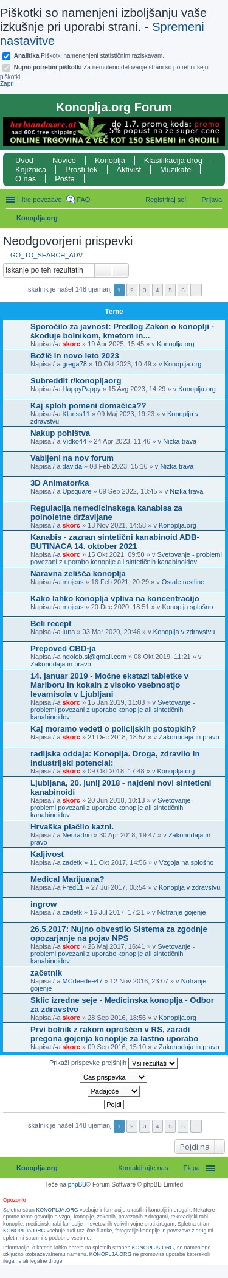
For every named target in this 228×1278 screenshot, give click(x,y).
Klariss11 (76, 413)
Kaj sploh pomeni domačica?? (88, 405)
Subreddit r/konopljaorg (75, 380)
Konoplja (110, 160)
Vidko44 (75, 441)
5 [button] (170, 290)
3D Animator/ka (59, 482)
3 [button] (145, 290)
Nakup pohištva (60, 433)
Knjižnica (30, 169)
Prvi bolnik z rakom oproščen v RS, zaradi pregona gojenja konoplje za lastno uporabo (114, 1034)
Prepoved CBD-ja (63, 648)
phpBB (77, 1184)
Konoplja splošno (187, 606)
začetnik (46, 972)
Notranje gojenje (181, 912)
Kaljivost (47, 854)
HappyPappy (82, 389)
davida (72, 466)
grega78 (75, 364)
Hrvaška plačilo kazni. (72, 826)
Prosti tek (81, 169)
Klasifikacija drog (173, 160)
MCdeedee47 (83, 981)
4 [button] (157, 290)
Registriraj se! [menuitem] (165, 199)
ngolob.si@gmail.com (94, 656)
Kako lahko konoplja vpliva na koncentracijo (114, 598)
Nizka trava (179, 441)
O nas (25, 178)
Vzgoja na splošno (186, 862)
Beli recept (50, 623)
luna (69, 631)
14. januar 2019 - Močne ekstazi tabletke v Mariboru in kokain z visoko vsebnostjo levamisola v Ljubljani (109, 685)
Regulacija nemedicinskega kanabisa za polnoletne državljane (106, 512)
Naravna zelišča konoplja (78, 573)
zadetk (72, 862)
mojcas (73, 581)
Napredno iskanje (120, 270)
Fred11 (73, 887)
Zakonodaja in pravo (60, 664)
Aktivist (129, 169)
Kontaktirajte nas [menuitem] (143, 1168)
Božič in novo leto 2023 (74, 355)
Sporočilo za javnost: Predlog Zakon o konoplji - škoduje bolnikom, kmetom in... (122, 331)
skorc (71, 343)
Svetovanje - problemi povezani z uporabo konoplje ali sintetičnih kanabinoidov (126, 558)
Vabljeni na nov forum (72, 458)
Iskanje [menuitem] (217, 219)
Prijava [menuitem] (211, 199)
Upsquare (77, 491)
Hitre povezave (39, 199)
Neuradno (77, 835)
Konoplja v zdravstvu (184, 631)
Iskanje (103, 270)
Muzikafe (175, 169)
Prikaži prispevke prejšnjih (113, 1063)
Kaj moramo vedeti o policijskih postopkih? (113, 728)
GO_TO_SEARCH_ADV (46, 255)
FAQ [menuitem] (83, 199)
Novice (64, 160)
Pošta (65, 178)
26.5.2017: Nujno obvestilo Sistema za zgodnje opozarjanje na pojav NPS (118, 933)
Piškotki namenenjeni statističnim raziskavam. (89, 55)
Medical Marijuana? (67, 879)
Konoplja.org (37, 218)
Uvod (24, 160)
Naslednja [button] (196, 290)
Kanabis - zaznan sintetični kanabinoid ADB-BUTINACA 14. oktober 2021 (114, 541)
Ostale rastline (183, 581)
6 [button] (183, 290)
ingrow (43, 904)
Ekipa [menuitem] (191, 1168)
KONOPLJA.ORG (57, 1210)
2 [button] (132, 290)
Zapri (7, 83)
